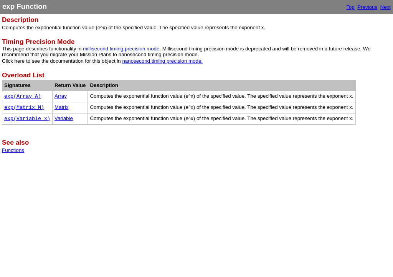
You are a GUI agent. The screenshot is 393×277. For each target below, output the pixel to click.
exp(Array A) (22, 96)
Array (60, 96)
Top (350, 7)
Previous (367, 7)
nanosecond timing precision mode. (162, 61)
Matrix (61, 107)
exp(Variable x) (27, 119)
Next (385, 7)
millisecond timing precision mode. (122, 49)
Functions (13, 150)
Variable (63, 118)
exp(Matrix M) (24, 107)
